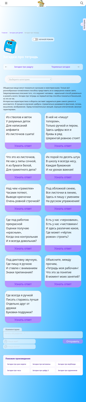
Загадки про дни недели (16, 364)
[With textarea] (43, 334)
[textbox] (30, 79)
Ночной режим (46, 39)
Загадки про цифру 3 (41, 370)
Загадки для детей (16, 33)
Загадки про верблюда (67, 364)
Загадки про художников (67, 370)
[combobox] (30, 79)
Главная (4, 33)
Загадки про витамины (42, 364)
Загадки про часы (14, 370)
